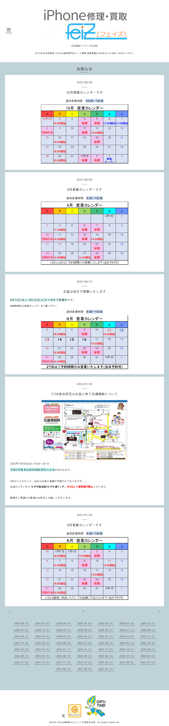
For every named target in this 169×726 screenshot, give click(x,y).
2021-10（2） (85, 662)
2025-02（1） (148, 623)
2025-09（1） (22, 623)
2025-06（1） (64, 623)
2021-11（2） (64, 662)
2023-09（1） (43, 643)
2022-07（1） (43, 656)
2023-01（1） (64, 649)
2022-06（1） (64, 656)
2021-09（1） (106, 662)
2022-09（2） (148, 649)
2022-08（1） (22, 656)
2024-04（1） (43, 636)
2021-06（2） (64, 668)
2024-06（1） (148, 630)
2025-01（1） (22, 630)
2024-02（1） (85, 636)
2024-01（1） (106, 636)
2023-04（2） (148, 643)
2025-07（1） (43, 623)
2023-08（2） (64, 643)
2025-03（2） (127, 623)
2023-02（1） (43, 649)
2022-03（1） (127, 656)
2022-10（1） (127, 649)
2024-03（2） (64, 636)
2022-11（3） (106, 649)
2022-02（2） (148, 656)
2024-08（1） (106, 630)
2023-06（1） (106, 643)
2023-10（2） (22, 643)
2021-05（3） (85, 668)
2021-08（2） (127, 662)
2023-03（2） (22, 649)
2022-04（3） (106, 656)
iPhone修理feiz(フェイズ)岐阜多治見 (76, 722)
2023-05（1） (127, 643)
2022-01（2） (22, 662)
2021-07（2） (148, 662)
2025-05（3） (85, 623)
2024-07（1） (127, 630)
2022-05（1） (85, 656)
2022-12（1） (85, 649)
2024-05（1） (22, 636)
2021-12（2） (43, 662)
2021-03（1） (106, 668)
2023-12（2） (127, 636)
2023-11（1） (148, 636)
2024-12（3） (43, 630)
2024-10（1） (64, 630)
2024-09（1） (85, 630)
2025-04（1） (106, 623)
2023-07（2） (85, 643)
